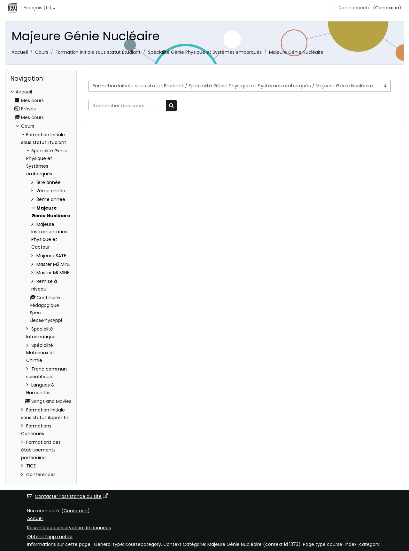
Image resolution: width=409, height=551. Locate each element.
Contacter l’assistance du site (67, 496)
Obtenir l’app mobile (50, 536)
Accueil (20, 52)
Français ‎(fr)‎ (37, 7)
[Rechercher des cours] (127, 106)
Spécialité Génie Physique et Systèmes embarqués (205, 52)
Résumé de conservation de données (69, 527)
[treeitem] (41, 283)
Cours (41, 52)
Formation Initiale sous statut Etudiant (98, 52)
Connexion (387, 7)
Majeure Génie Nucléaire (296, 52)
